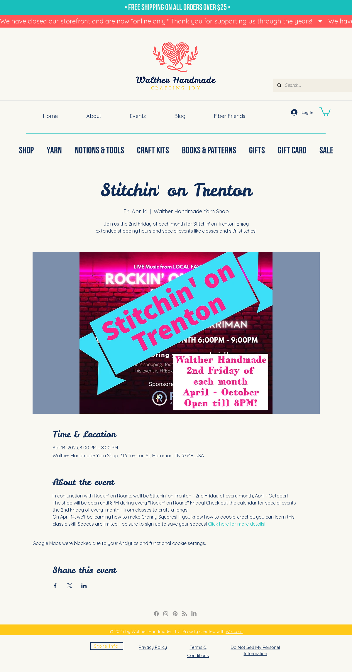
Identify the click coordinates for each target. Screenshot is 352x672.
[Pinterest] (175, 613)
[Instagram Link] (166, 613)
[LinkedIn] (194, 613)
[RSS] (184, 613)
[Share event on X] (69, 585)
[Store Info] (106, 646)
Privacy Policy (153, 647)
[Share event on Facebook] (55, 585)
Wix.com (234, 631)
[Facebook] (156, 613)
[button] (325, 111)
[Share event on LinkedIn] (84, 585)
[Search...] (317, 85)
